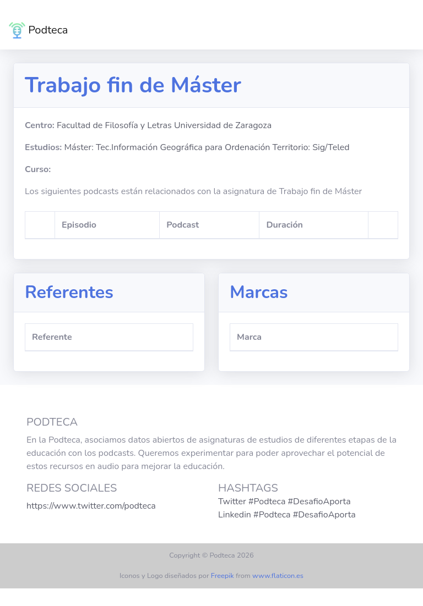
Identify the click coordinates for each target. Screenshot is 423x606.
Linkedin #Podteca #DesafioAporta (287, 515)
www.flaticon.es (277, 576)
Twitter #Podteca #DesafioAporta (284, 501)
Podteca (38, 30)
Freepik (222, 576)
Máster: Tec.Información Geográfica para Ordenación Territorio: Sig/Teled (206, 147)
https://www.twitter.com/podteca (91, 506)
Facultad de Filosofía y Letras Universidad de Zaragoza (164, 125)
